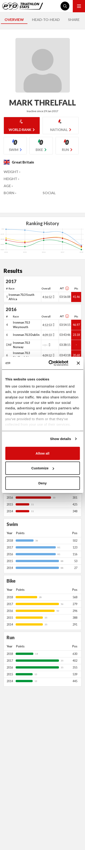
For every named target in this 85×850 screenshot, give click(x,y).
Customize (42, 468)
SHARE (74, 19)
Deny (42, 483)
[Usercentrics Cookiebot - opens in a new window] (50, 363)
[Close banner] (78, 363)
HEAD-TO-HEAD (46, 19)
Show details (60, 439)
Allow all (42, 453)
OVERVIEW (14, 19)
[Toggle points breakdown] (53, 296)
